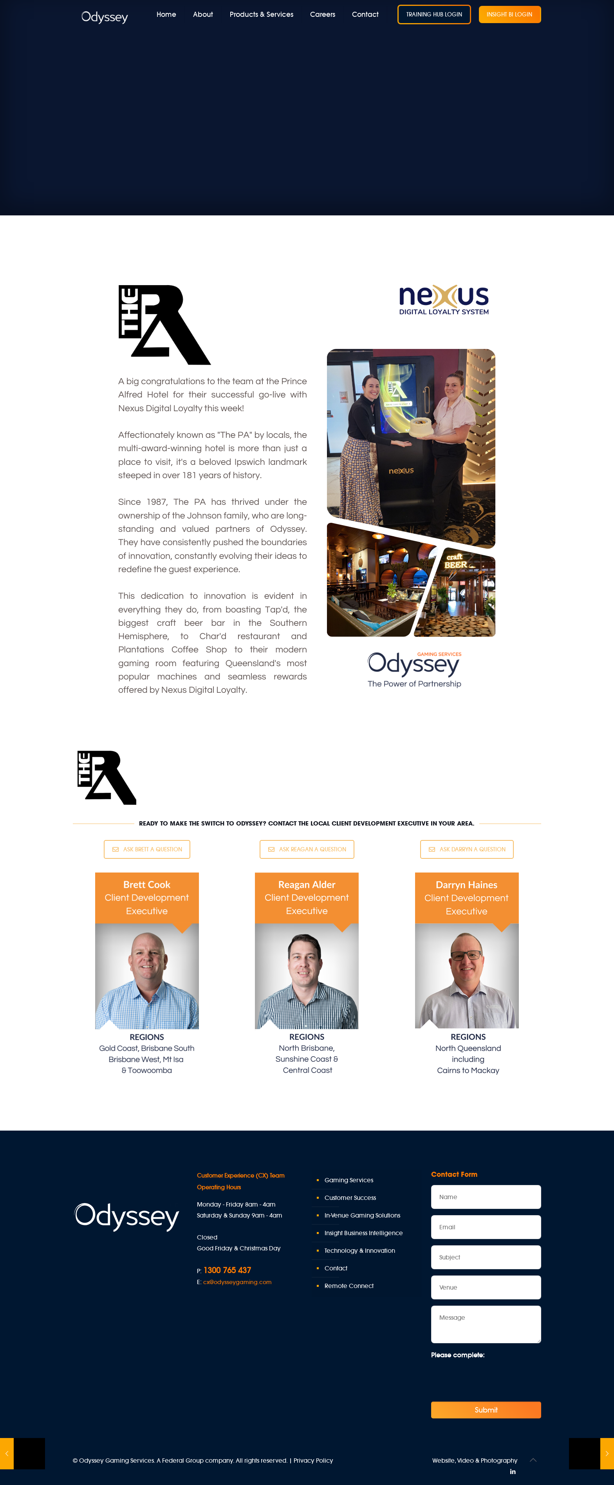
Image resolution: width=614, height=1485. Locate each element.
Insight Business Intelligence (364, 1233)
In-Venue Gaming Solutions (362, 1215)
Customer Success (350, 1197)
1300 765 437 (227, 1270)
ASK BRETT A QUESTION (147, 849)
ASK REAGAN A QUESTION (307, 849)
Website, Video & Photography (475, 1460)
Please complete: (457, 1355)
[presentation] (490, 1377)
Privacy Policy (313, 1460)
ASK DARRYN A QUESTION (467, 849)
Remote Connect (349, 1286)
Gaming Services (349, 1180)
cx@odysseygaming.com (237, 1282)
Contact (336, 1268)
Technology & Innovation (360, 1250)
